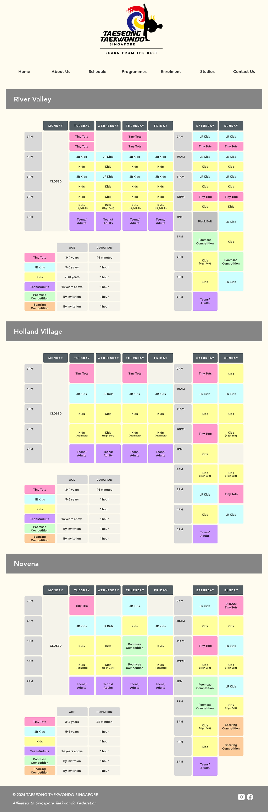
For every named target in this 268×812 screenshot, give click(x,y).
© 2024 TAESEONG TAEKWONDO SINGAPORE (55, 794)
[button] (134, 72)
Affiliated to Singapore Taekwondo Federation (55, 803)
